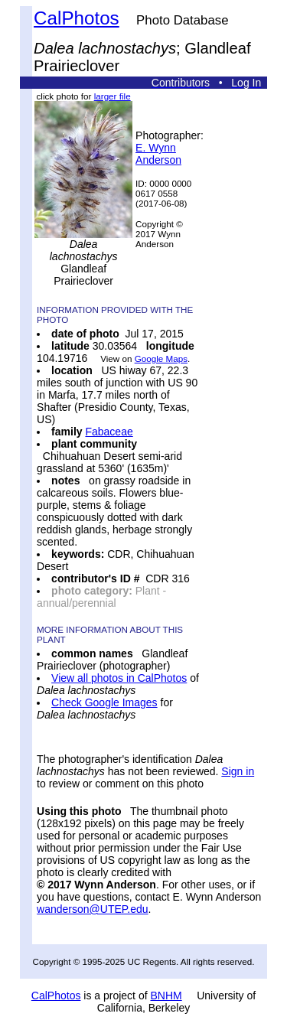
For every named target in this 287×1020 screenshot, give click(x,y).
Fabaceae (108, 431)
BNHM (165, 995)
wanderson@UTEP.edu (92, 909)
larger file (112, 96)
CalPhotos (76, 18)
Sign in (237, 771)
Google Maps (161, 358)
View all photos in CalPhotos (119, 678)
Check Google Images (104, 702)
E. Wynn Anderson (158, 154)
